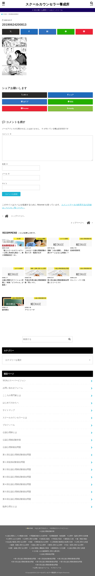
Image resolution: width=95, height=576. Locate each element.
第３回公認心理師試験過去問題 (17, 477)
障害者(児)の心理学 (42, 542)
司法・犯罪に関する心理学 (74, 545)
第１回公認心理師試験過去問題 (17, 454)
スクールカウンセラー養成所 (47, 4)
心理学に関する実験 (30, 539)
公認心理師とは (10, 432)
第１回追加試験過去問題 (14, 462)
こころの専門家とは (12, 395)
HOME (30, 528)
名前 (5, 164)
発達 (30, 542)
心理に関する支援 (82, 542)
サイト (4, 183)
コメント (6, 134)
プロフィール (9, 425)
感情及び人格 (69, 539)
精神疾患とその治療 (58, 548)
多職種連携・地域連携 (57, 535)
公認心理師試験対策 (12, 440)
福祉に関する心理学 (39, 545)
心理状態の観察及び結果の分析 (62, 542)
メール (6, 174)
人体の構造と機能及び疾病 (40, 548)
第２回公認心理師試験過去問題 (17, 469)
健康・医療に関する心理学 (20, 545)
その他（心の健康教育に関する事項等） (47, 551)
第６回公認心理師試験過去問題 (17, 499)
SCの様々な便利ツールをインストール (48, 10)
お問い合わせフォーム (13, 388)
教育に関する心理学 (55, 545)
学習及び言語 (57, 539)
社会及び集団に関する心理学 (16, 542)
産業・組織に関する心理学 (18, 548)
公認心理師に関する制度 (76, 548)
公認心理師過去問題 (12, 447)
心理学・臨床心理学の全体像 (78, 535)
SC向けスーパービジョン (14, 380)
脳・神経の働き (82, 539)
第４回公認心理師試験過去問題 (17, 484)
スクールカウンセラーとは (15, 417)
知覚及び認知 (45, 539)
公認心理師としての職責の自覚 (17, 535)
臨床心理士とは (10, 506)
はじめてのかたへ (11, 403)
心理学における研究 (14, 539)
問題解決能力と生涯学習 (39, 535)
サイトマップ (9, 410)
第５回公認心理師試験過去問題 (17, 491)
